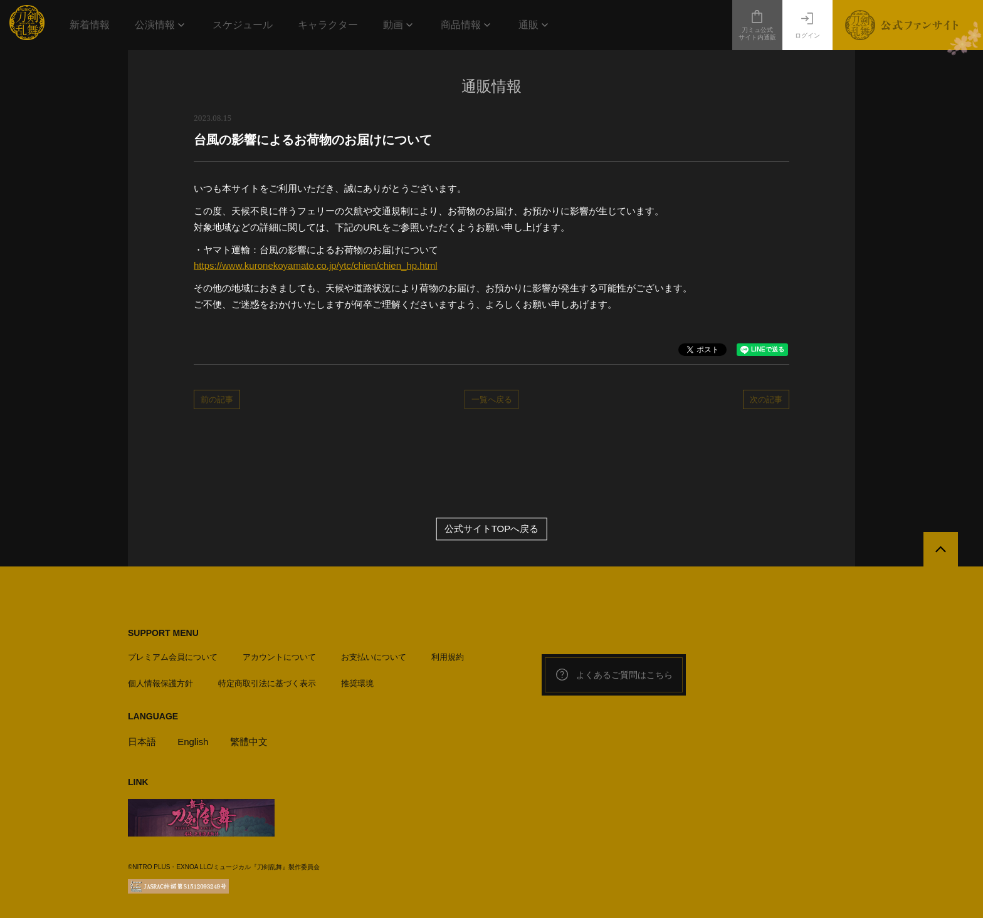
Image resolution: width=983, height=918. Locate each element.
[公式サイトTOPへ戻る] (940, 549)
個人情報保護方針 (160, 683)
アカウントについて (279, 657)
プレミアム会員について (173, 657)
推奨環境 (357, 683)
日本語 (142, 741)
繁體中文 (249, 741)
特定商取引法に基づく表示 (267, 683)
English (192, 741)
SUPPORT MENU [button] (163, 633)
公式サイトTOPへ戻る (491, 529)
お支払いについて (373, 657)
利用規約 (447, 657)
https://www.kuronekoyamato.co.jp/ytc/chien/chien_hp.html (316, 265)
